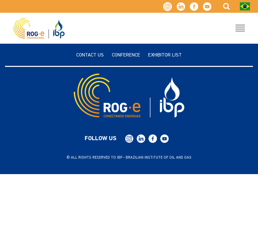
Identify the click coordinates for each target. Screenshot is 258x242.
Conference (126, 55)
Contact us (90, 55)
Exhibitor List (165, 55)
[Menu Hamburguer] (240, 29)
